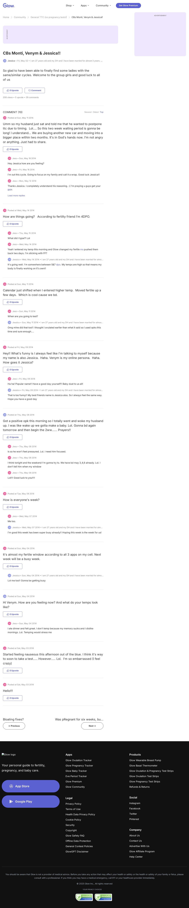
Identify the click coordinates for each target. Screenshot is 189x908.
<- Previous (14, 726)
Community (20, 17)
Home (6, 17)
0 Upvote (13, 90)
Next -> (92, 726)
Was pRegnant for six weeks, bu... (79, 719)
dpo (58, 264)
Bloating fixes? (13, 719)
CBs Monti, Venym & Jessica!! (87, 17)
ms (81, 249)
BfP (10, 189)
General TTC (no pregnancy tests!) (49, 17)
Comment (34, 90)
